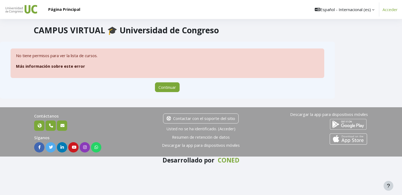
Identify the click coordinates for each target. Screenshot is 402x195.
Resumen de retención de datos (201, 137)
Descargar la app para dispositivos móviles (201, 145)
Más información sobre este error (50, 66)
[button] (344, 9)
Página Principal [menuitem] (64, 9)
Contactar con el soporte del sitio (201, 118)
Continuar (167, 87)
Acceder (390, 9)
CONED (228, 160)
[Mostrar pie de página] (388, 186)
